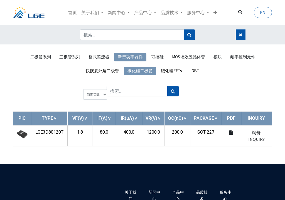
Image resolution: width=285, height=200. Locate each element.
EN (263, 12)
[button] (215, 12)
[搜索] (189, 34)
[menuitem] (72, 12)
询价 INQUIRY (256, 136)
